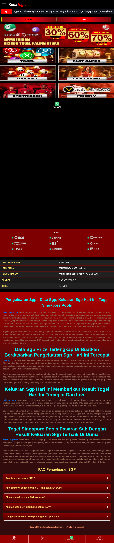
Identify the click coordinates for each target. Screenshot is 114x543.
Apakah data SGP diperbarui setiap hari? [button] (28, 507)
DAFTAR (28, 19)
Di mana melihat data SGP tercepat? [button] (25, 497)
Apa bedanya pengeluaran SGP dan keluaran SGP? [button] (34, 488)
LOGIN (83, 19)
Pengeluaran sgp (10, 312)
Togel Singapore (10, 440)
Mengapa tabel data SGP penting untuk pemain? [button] (32, 516)
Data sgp (7, 360)
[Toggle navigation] (4, 4)
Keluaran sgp (9, 400)
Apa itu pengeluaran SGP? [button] (20, 478)
